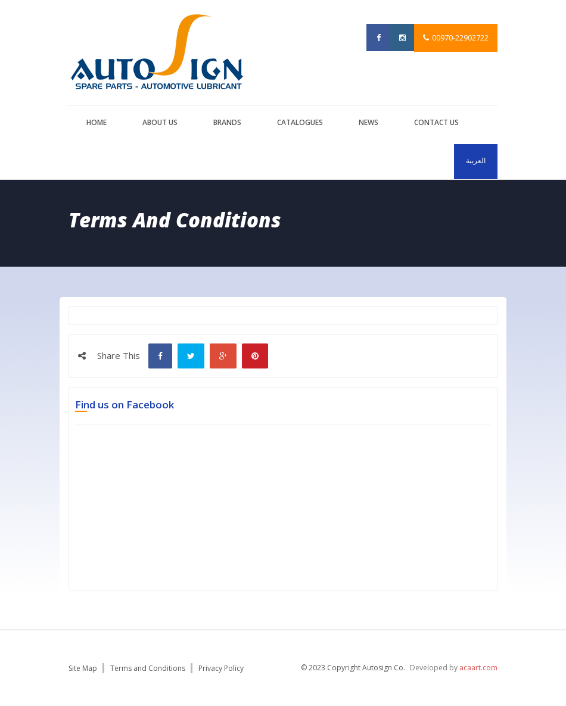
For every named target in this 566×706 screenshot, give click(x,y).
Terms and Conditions (147, 668)
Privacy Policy (221, 668)
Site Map (83, 668)
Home (96, 122)
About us (160, 122)
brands (227, 122)
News (368, 122)
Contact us (436, 122)
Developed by (453, 668)
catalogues (300, 122)
